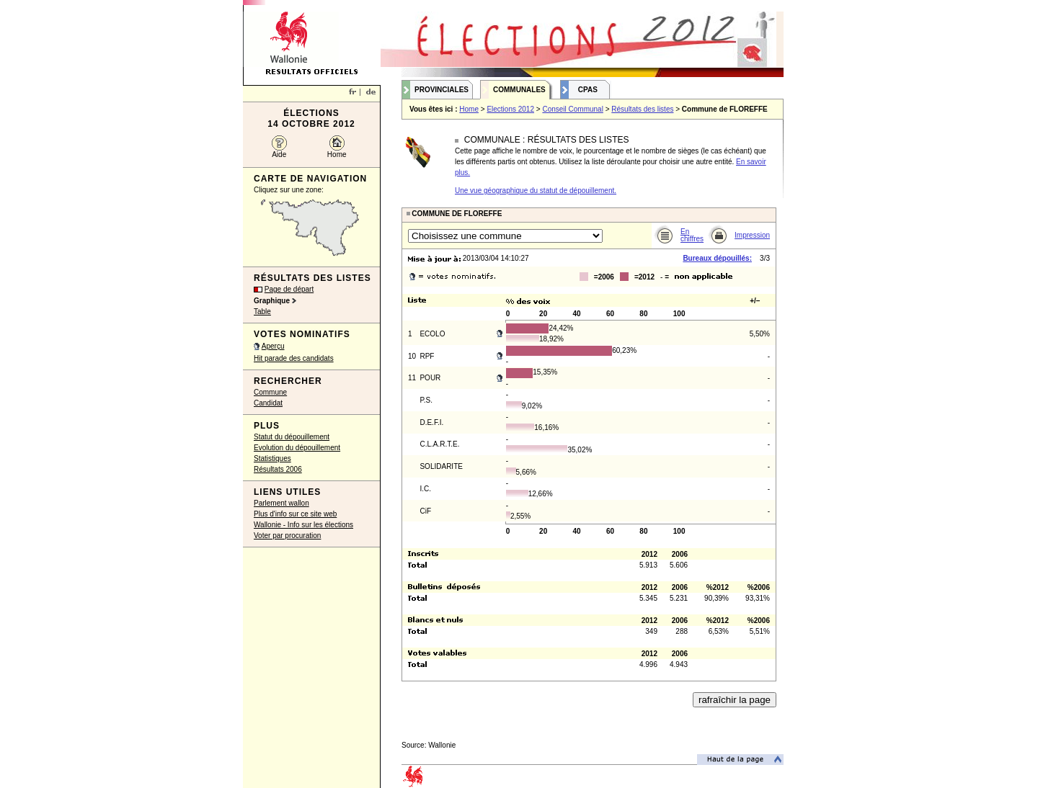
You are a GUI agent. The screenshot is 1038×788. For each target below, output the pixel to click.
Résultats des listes (642, 109)
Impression (752, 235)
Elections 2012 (510, 109)
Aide (279, 154)
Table (262, 311)
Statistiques (272, 458)
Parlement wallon (281, 503)
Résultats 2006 (278, 469)
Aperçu (273, 346)
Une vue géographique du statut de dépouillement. (535, 190)
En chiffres (692, 235)
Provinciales (441, 90)
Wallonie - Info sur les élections (303, 525)
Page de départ (289, 289)
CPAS (588, 90)
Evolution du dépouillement (297, 448)
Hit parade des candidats (294, 358)
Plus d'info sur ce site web (295, 514)
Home (337, 154)
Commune (270, 392)
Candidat (268, 403)
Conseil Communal (572, 109)
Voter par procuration (287, 535)
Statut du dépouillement (291, 437)
